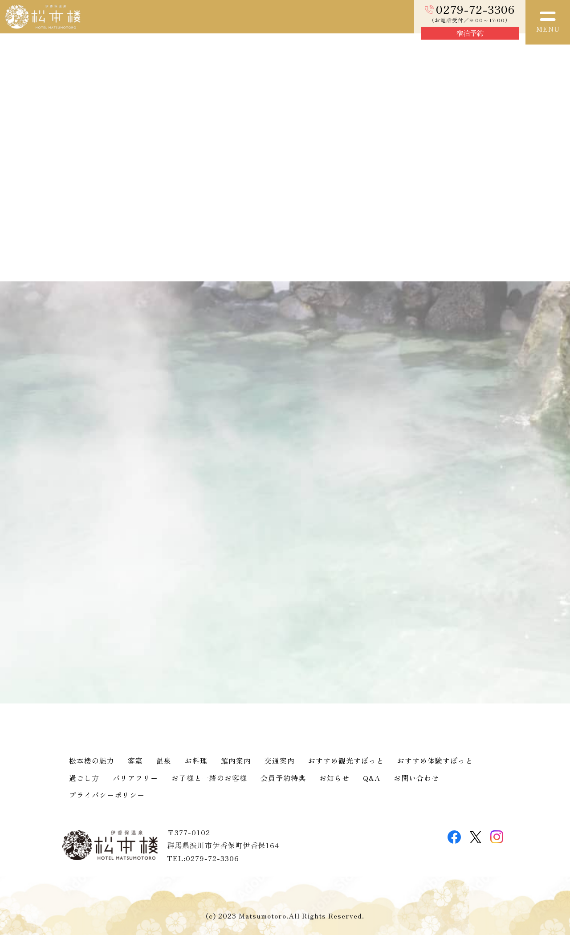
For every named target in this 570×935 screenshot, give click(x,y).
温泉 (163, 760)
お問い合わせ (416, 777)
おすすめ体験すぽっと (435, 760)
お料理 (196, 760)
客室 (135, 760)
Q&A (371, 777)
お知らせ (334, 777)
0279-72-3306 (475, 9)
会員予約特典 (283, 777)
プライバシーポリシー (107, 794)
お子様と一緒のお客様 (209, 777)
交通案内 (280, 760)
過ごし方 (84, 777)
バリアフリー (135, 777)
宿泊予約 (469, 33)
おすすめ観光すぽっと (346, 760)
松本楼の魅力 (91, 760)
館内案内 (236, 760)
